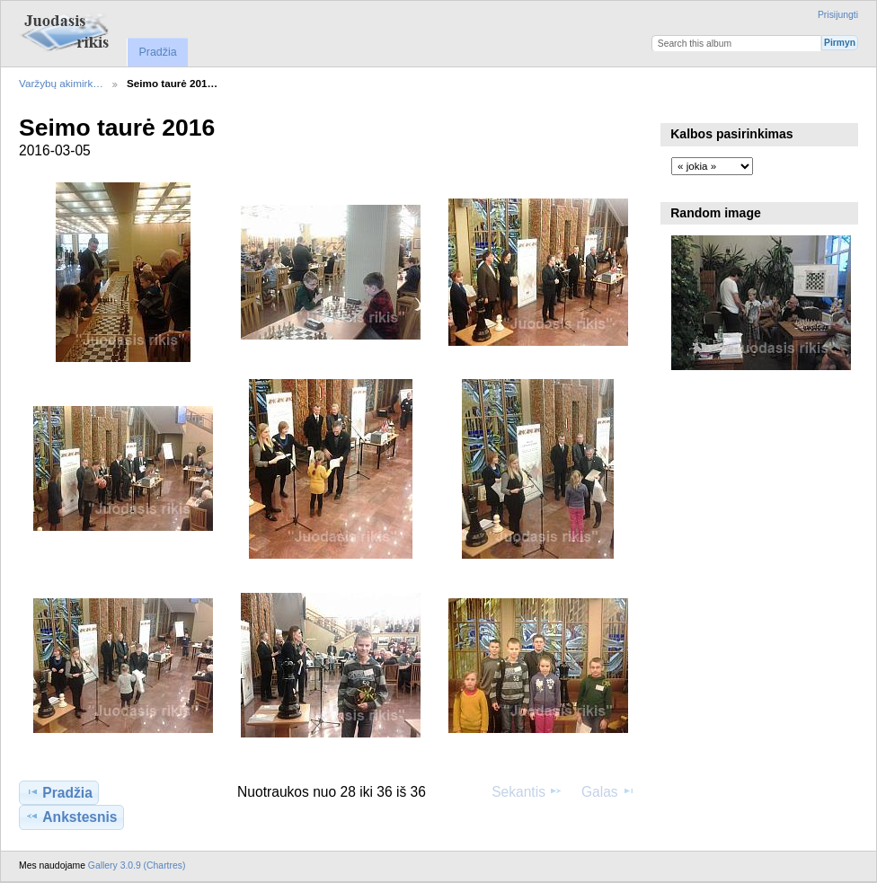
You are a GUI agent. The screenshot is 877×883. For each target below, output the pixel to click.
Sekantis (527, 791)
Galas (608, 791)
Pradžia (157, 52)
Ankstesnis (71, 816)
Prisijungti (838, 15)
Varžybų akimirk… (61, 83)
